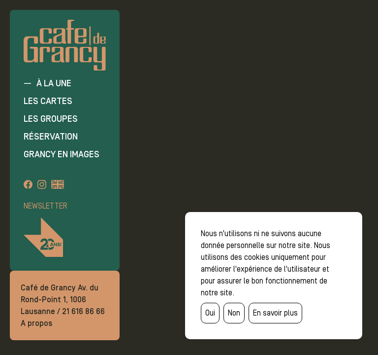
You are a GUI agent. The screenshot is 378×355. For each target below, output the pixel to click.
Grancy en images (61, 154)
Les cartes (48, 101)
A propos (36, 323)
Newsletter (45, 206)
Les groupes (51, 118)
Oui (210, 313)
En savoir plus (275, 313)
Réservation (51, 136)
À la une (53, 83)
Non (234, 313)
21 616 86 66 (83, 311)
